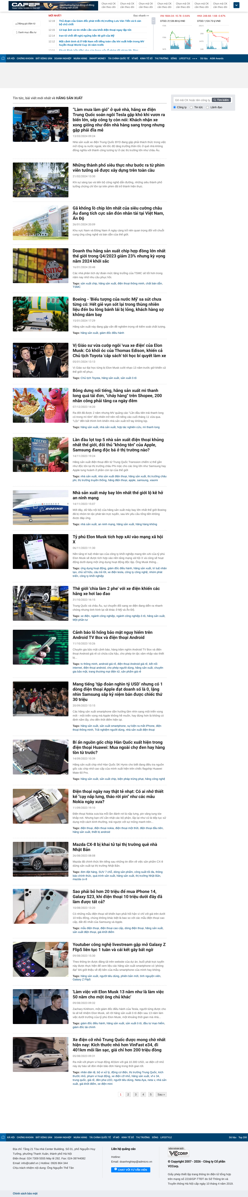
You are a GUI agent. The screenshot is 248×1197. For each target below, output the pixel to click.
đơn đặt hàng (89, 871)
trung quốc (79, 1080)
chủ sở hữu (85, 572)
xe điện (85, 616)
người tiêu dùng (109, 976)
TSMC (77, 286)
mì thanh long (151, 427)
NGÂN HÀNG (80, 58)
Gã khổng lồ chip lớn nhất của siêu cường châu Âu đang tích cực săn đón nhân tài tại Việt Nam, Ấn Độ (118, 213)
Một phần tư (80, 619)
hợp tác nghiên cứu (129, 427)
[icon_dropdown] (236, 5)
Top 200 (242, 1137)
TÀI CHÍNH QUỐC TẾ (119, 58)
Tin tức (198, 107)
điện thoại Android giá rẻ (132, 663)
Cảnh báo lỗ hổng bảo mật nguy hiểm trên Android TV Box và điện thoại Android (112, 635)
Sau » (161, 1094)
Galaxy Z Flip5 (82, 979)
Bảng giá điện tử (24, 23)
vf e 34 (155, 1076)
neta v (151, 1080)
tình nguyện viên (150, 976)
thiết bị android (101, 831)
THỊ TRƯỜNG (161, 58)
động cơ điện (119, 1072)
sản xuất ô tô (129, 378)
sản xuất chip (89, 283)
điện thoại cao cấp (111, 928)
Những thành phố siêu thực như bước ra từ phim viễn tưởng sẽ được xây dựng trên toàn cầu (118, 168)
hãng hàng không (146, 524)
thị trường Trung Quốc (143, 1072)
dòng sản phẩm (123, 871)
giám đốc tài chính (84, 1027)
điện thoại (87, 828)
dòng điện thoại (134, 928)
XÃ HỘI (11, 58)
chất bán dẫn (154, 283)
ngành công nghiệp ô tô (131, 616)
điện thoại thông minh (131, 283)
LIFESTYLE (184, 58)
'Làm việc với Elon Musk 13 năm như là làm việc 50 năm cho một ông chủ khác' (118, 994)
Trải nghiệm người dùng (109, 729)
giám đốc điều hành (112, 332)
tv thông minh (89, 663)
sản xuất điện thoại (84, 932)
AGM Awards (216, 58)
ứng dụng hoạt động (93, 568)
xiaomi (154, 480)
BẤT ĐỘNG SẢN (44, 58)
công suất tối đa (144, 871)
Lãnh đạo (216, 107)
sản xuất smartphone (113, 725)
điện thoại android (95, 667)
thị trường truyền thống (92, 480)
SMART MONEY (97, 58)
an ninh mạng (106, 524)
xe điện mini (105, 1083)
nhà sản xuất (108, 427)
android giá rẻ (107, 663)
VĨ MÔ (135, 58)
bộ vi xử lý (103, 1072)
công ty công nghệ (136, 572)
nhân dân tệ (88, 1072)
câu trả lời (100, 572)
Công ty (182, 107)
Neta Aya (140, 1080)
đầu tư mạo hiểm (153, 1023)
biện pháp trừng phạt (130, 778)
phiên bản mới (130, 976)
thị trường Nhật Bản (148, 875)
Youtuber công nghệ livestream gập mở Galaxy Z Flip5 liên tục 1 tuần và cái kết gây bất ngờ (119, 947)
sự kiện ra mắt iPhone (140, 725)
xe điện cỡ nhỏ (121, 1076)
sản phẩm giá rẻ (131, 671)
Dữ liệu (204, 58)
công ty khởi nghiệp (92, 576)
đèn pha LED (104, 1080)
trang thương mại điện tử (104, 671)
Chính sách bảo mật (25, 1193)
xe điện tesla (115, 572)
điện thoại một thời (127, 828)
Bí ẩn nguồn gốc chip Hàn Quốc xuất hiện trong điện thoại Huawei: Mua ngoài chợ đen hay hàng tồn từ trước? (119, 747)
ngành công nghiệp (103, 616)
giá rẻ (90, 1080)
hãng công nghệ (155, 778)
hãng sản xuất (107, 283)
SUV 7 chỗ (105, 871)
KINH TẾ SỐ (146, 58)
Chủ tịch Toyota (90, 378)
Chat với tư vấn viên (130, 1170)
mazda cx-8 (80, 879)
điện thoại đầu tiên (151, 828)
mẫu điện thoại (90, 928)
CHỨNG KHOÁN (25, 58)
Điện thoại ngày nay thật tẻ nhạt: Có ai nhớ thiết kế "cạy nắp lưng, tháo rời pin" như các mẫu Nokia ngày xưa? (118, 796)
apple (132, 480)
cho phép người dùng (120, 667)
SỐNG (174, 58)
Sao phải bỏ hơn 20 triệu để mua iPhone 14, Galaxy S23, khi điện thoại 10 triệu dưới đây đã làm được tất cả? (117, 896)
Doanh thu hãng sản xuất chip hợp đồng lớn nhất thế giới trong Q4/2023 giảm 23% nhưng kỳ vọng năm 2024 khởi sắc (119, 256)
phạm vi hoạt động (98, 1076)
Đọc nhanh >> (141, 15)
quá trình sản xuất (104, 875)
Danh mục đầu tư (25, 32)
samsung (142, 480)
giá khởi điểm (106, 932)
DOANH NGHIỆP (62, 58)
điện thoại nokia (104, 828)
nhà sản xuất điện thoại (112, 476)
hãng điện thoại (117, 480)
